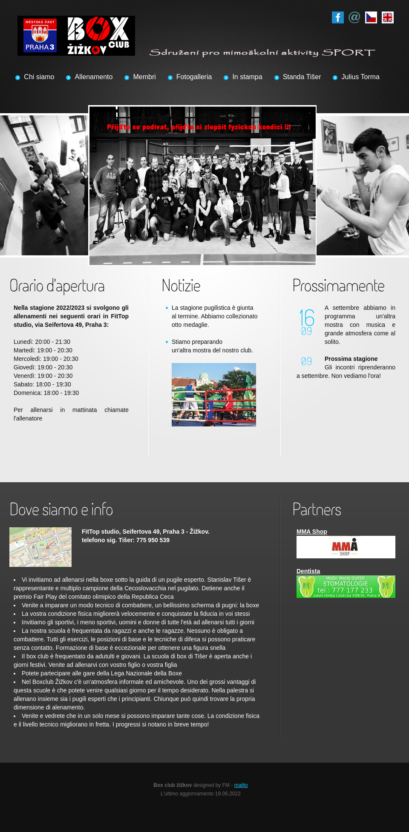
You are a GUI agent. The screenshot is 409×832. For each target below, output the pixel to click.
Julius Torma (360, 76)
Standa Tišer (302, 76)
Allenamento (93, 76)
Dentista (308, 571)
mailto (241, 785)
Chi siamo (39, 76)
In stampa (247, 76)
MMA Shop (312, 531)
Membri (144, 76)
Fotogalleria (194, 76)
